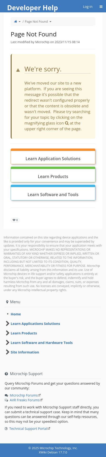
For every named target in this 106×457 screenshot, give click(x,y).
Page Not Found (36, 21)
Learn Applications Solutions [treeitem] (35, 323)
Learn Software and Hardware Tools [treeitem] (42, 342)
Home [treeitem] (16, 314)
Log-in (87, 6)
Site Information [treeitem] (25, 352)
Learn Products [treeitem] (24, 333)
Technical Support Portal (28, 428)
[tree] (53, 314)
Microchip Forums (24, 395)
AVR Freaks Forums (24, 400)
